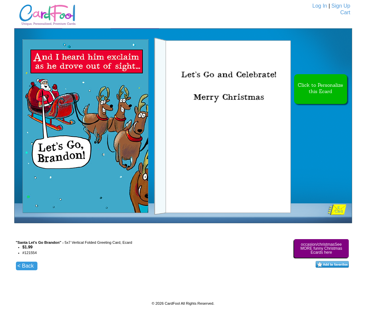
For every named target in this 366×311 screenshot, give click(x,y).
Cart (345, 12)
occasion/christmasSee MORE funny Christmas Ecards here (321, 248)
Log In (319, 6)
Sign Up (341, 6)
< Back (26, 266)
